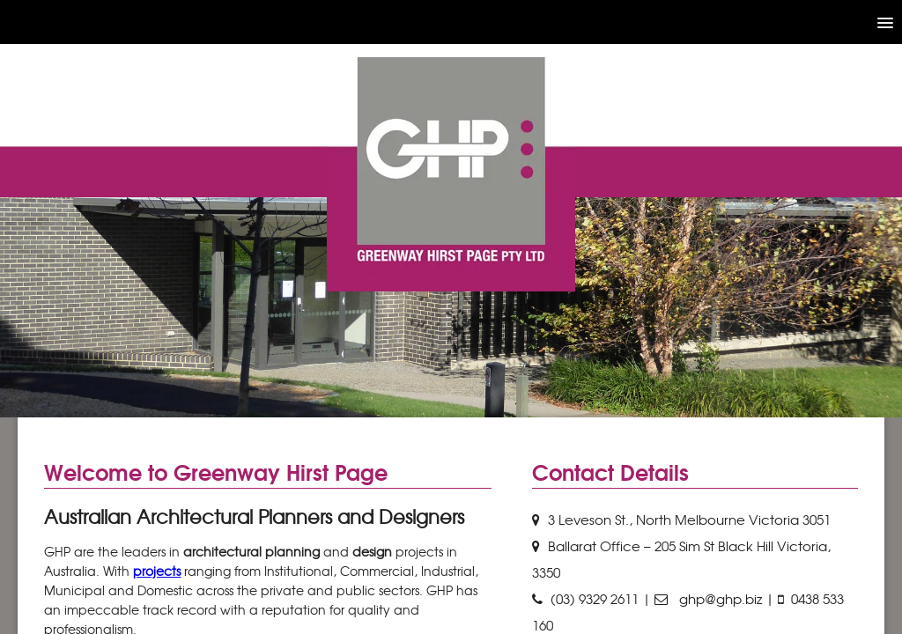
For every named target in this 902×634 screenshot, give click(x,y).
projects (157, 570)
